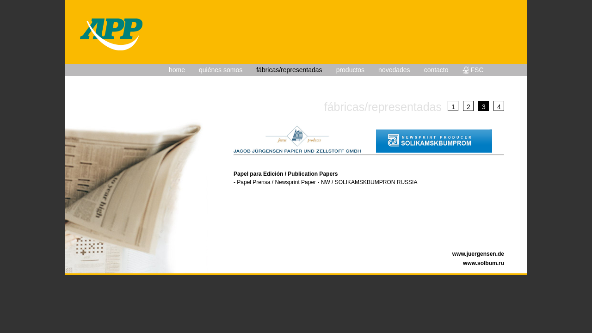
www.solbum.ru (483, 263)
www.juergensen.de (478, 254)
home (177, 70)
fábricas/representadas (289, 70)
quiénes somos (220, 70)
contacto (436, 70)
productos (350, 70)
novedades (394, 70)
